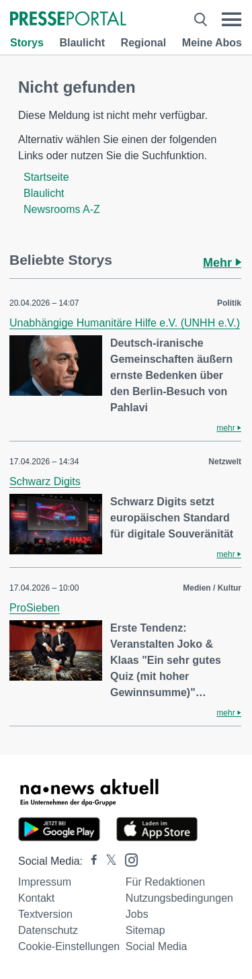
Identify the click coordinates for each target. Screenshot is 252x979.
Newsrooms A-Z (62, 209)
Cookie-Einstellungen (69, 946)
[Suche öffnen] (201, 19)
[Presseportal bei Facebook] (90, 861)
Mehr (222, 262)
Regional (144, 42)
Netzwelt (224, 461)
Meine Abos (212, 42)
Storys (27, 42)
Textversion (45, 914)
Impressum (44, 882)
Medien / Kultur (212, 588)
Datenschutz (48, 930)
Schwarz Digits (45, 481)
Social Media (156, 946)
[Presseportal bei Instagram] (127, 859)
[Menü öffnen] (231, 19)
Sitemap (145, 930)
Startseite (46, 177)
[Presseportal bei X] (107, 861)
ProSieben (34, 607)
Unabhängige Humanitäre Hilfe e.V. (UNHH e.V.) (124, 323)
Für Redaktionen (165, 882)
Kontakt (36, 898)
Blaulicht (82, 42)
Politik (229, 303)
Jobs (137, 914)
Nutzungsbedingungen (179, 898)
